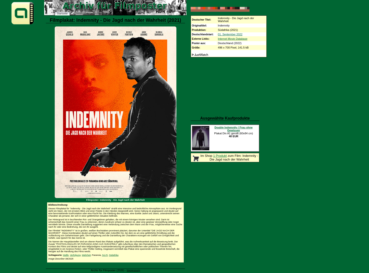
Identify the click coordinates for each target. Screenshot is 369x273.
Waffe (66, 255)
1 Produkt (220, 156)
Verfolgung (75, 255)
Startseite (62, 13)
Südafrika (113, 255)
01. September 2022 (230, 34)
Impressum (133, 270)
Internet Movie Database (232, 38)
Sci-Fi (105, 255)
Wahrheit (86, 255)
